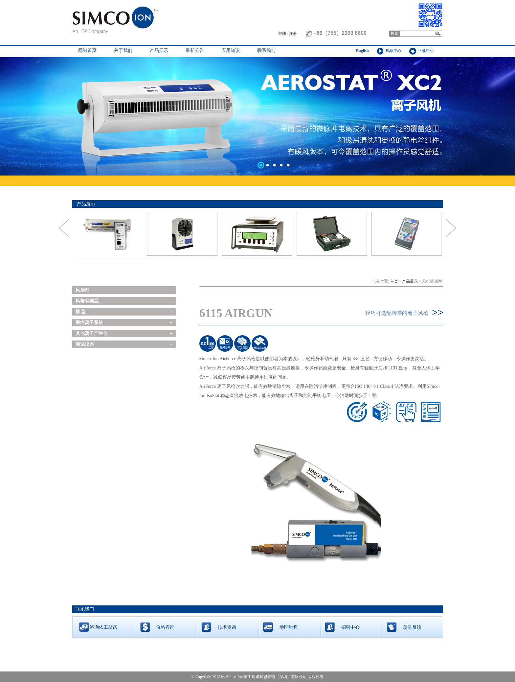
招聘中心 (350, 627)
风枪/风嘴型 (88, 300)
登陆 (282, 33)
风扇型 (82, 290)
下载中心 (426, 50)
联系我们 (266, 50)
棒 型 (81, 311)
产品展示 (159, 50)
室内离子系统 (89, 322)
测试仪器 (85, 344)
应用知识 (230, 50)
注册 (293, 33)
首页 (394, 281)
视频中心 (393, 50)
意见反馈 (412, 627)
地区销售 (289, 627)
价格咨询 (165, 627)
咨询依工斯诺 (103, 627)
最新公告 (195, 50)
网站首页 (87, 50)
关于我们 (123, 50)
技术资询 (227, 627)
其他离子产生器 (92, 333)
